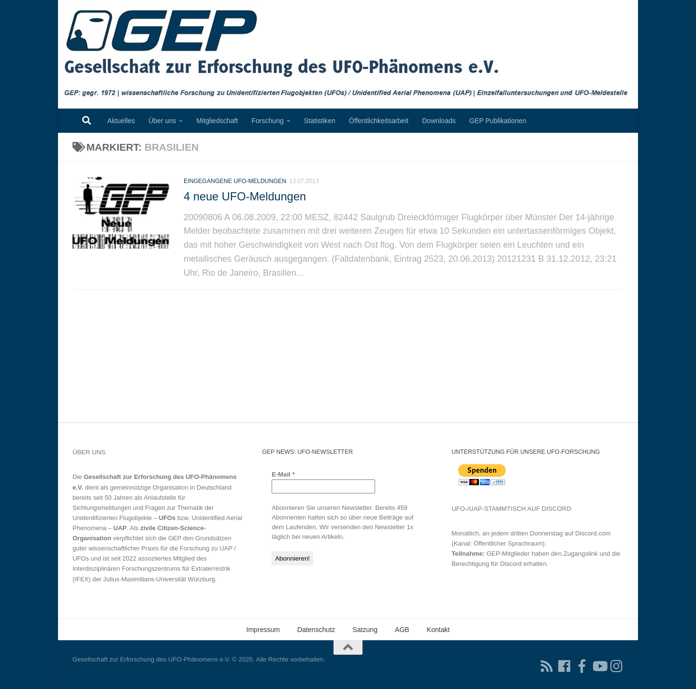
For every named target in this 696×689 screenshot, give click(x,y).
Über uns (162, 121)
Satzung (364, 629)
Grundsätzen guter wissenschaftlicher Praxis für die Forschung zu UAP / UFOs (154, 548)
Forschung (267, 121)
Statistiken (319, 121)
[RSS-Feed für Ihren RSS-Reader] (547, 666)
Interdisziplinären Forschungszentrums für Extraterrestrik (151, 568)
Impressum (263, 629)
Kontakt (438, 629)
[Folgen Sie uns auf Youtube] (599, 666)
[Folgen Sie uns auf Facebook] (564, 666)
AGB (402, 629)
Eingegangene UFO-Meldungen (235, 188)
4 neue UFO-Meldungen (245, 203)
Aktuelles (121, 121)
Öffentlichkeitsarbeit (378, 121)
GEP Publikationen (497, 121)
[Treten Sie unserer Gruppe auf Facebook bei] (582, 666)
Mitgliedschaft (217, 121)
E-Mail (283, 474)
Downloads (439, 121)
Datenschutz (316, 629)
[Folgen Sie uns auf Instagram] (617, 666)
